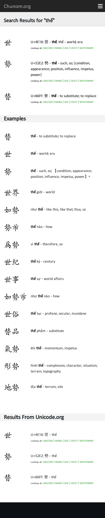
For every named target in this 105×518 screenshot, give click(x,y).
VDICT (74, 48)
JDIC (66, 48)
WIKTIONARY (86, 48)
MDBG (58, 48)
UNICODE (48, 48)
